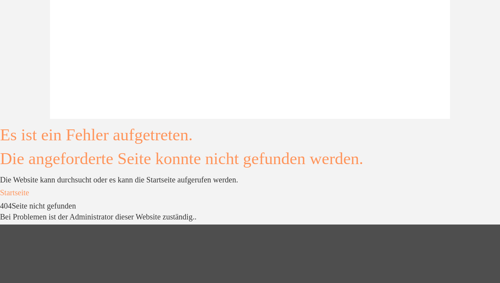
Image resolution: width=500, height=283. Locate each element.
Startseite (14, 192)
